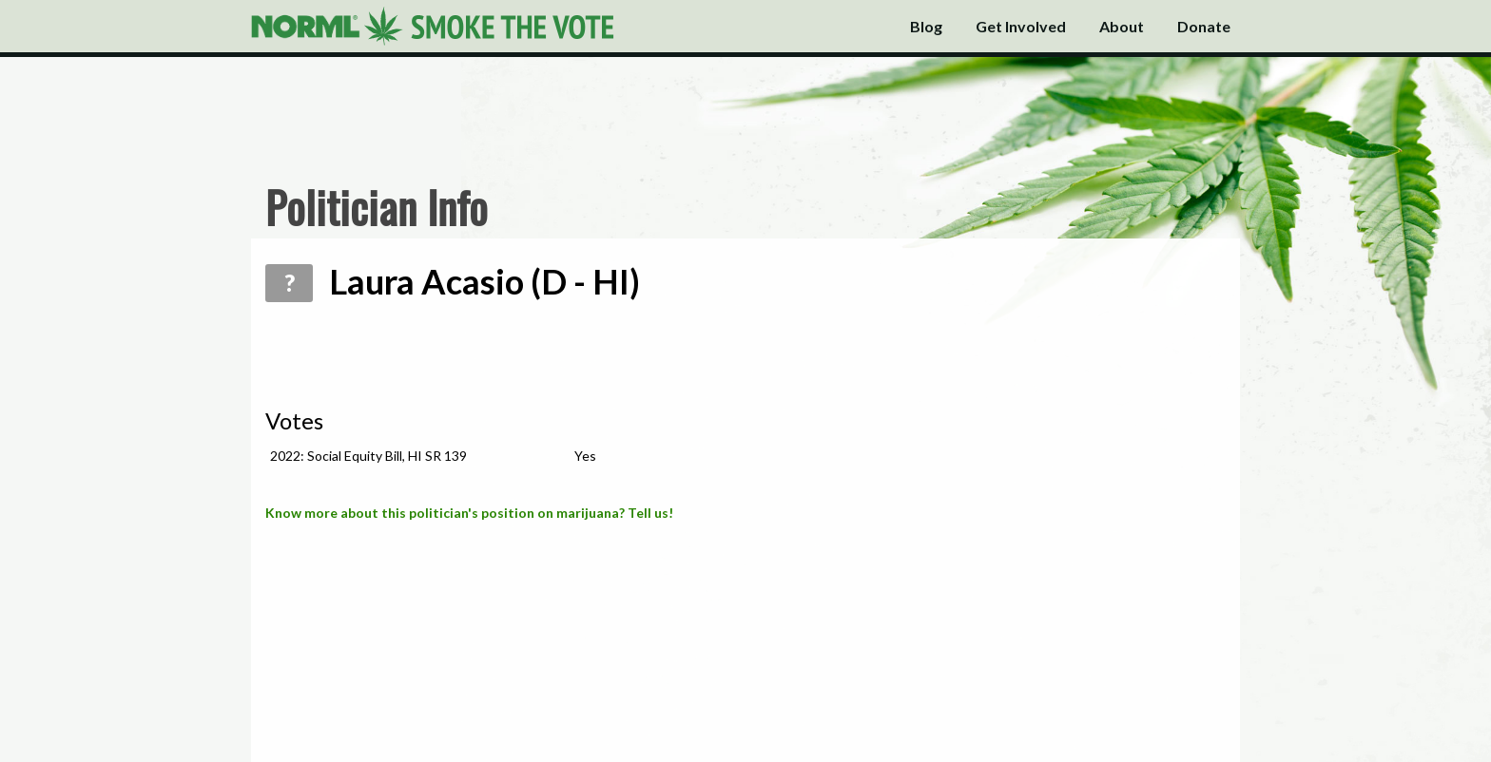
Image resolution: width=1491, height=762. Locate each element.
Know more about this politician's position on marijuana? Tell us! (469, 513)
